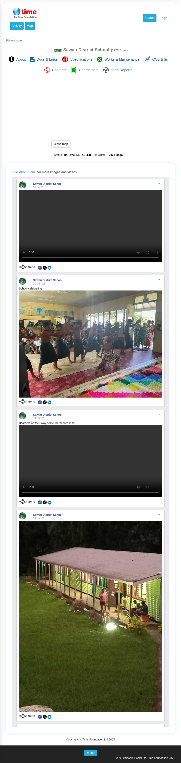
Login (163, 18)
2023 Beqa (115, 155)
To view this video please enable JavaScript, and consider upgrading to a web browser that (90, 226)
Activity (17, 26)
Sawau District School (47, 183)
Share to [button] (29, 267)
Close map (61, 144)
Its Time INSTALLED (77, 155)
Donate (90, 752)
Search (149, 18)
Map (30, 26)
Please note (14, 40)
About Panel (28, 172)
